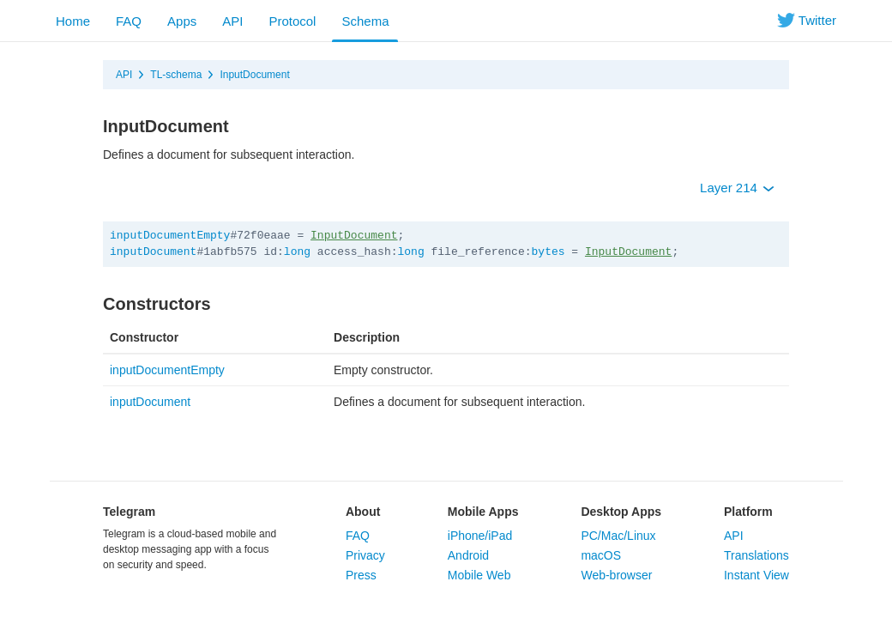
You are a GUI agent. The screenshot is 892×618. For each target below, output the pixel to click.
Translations (756, 555)
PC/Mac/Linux (618, 535)
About (363, 511)
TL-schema (176, 75)
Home (73, 21)
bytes (548, 251)
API (232, 21)
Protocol (292, 21)
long (297, 251)
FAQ (129, 21)
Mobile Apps (483, 511)
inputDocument (153, 251)
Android (468, 555)
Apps (181, 21)
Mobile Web (479, 575)
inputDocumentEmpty (170, 235)
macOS (601, 555)
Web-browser (616, 575)
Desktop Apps (621, 511)
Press (361, 575)
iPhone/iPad (480, 535)
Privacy (365, 555)
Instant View (756, 575)
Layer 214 (737, 187)
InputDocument (254, 75)
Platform (748, 511)
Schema (365, 21)
